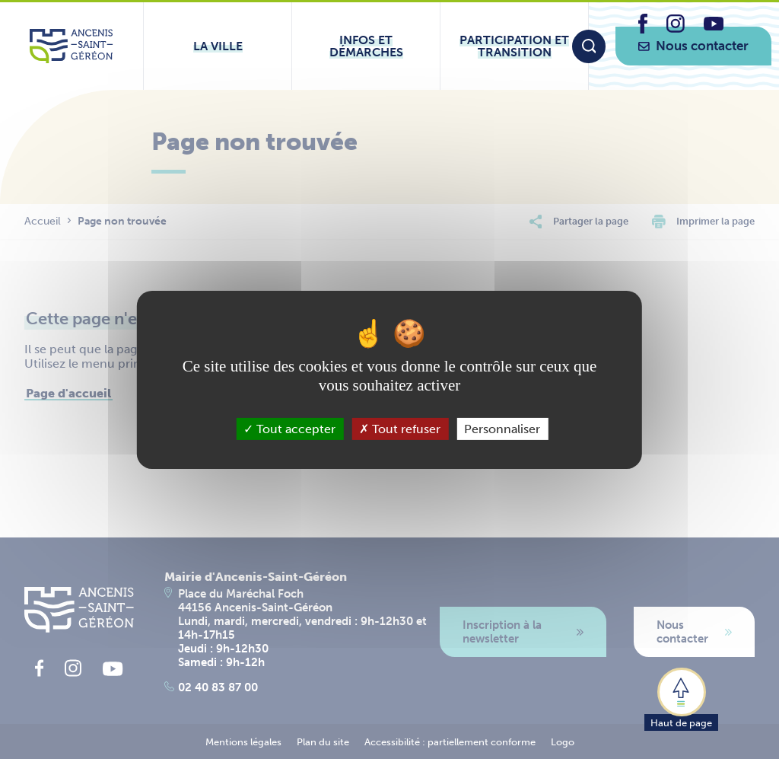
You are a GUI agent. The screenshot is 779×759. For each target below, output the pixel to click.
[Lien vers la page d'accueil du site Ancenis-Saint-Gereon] (71, 46)
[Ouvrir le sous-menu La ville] (218, 46)
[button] (681, 698)
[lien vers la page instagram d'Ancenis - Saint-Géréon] (675, 28)
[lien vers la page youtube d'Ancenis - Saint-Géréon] (713, 26)
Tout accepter (289, 428)
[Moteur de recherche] (589, 46)
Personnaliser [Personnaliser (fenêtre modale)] (502, 428)
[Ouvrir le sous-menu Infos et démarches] (366, 46)
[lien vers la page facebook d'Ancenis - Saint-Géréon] (642, 29)
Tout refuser (399, 428)
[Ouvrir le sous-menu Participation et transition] (514, 46)
